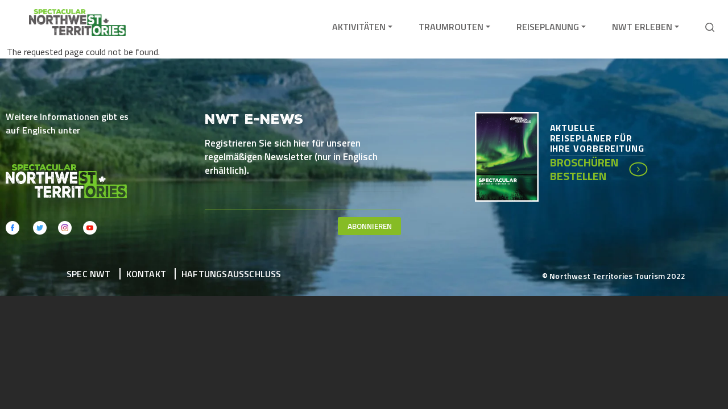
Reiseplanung (547, 27)
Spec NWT (89, 273)
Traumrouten (451, 27)
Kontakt (146, 273)
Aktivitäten (359, 27)
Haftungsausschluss (231, 273)
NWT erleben (642, 27)
